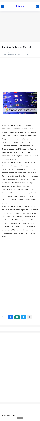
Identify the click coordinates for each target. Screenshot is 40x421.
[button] (10, 317)
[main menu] (2, 6)
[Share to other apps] (29, 317)
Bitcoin (20, 6)
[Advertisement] (20, 27)
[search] (37, 6)
